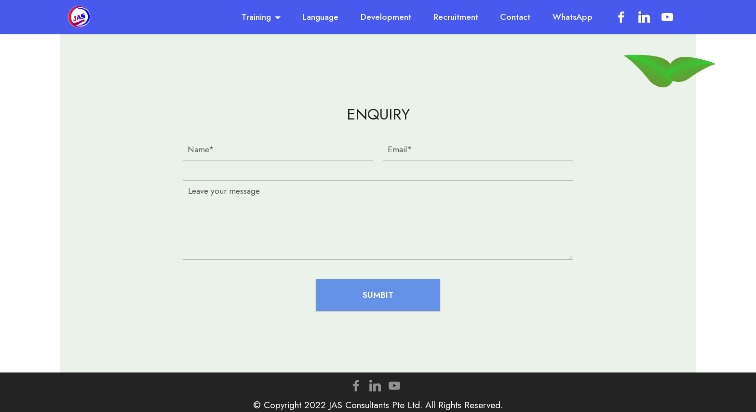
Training (256, 17)
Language (320, 17)
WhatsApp (573, 17)
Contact (515, 17)
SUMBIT (378, 295)
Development (386, 17)
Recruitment (455, 17)
